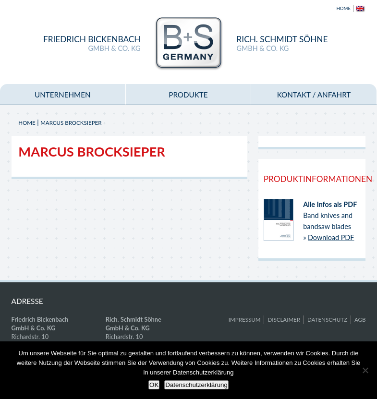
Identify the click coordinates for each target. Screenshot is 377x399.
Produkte (188, 94)
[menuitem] (358, 8)
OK (153, 384)
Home (344, 8)
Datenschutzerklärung (196, 384)
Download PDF (331, 237)
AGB (360, 319)
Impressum (245, 319)
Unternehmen (62, 94)
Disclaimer (284, 319)
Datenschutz (327, 319)
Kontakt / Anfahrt (314, 94)
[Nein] (365, 370)
